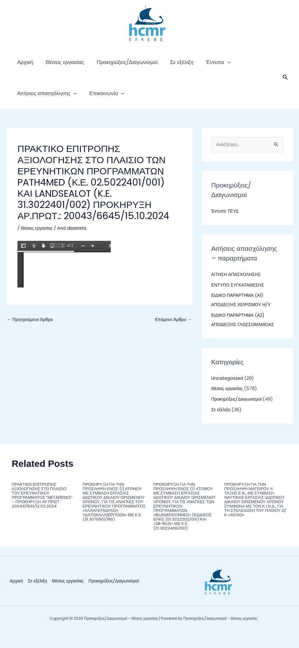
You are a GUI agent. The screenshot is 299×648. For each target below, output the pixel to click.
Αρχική (22, 65)
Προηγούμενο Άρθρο (31, 332)
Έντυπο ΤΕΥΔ (226, 224)
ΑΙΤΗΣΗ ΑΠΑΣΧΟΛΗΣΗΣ (237, 287)
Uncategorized (228, 391)
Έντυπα (190, 65)
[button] (285, 84)
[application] (199, 65)
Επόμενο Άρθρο (172, 332)
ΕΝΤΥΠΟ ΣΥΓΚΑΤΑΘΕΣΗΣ (239, 297)
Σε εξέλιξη (159, 65)
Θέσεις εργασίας (55, 65)
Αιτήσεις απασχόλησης (239, 65)
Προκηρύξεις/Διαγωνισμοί (111, 65)
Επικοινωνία (31, 102)
